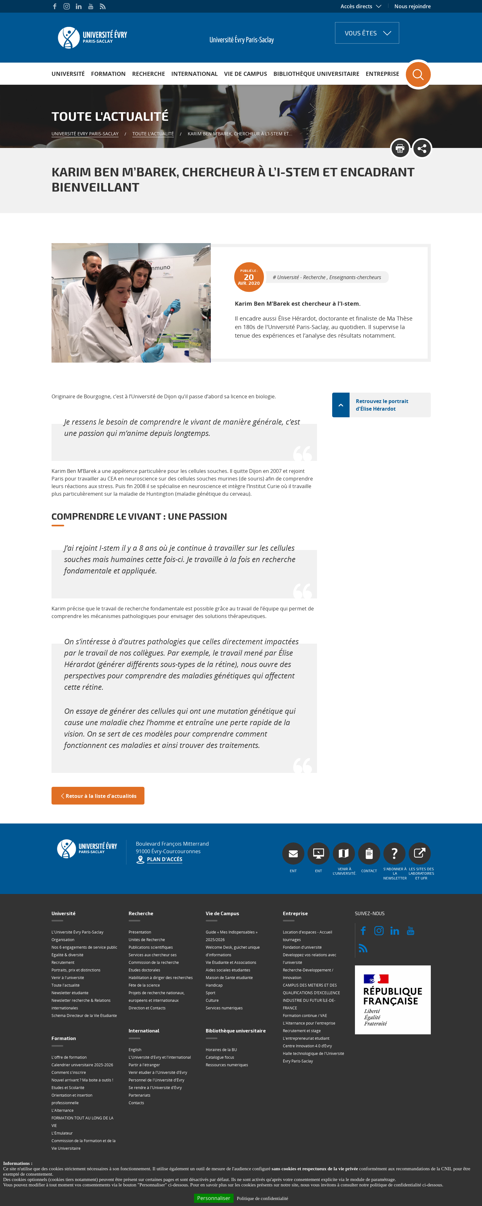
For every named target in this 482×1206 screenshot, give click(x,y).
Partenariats (139, 1066)
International (194, 73)
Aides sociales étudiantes (228, 941)
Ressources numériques (227, 1036)
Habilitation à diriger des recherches (161, 949)
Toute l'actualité (153, 134)
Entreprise (382, 73)
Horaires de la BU (221, 1021)
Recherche (148, 73)
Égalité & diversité (67, 926)
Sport (210, 964)
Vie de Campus (245, 73)
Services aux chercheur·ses (153, 926)
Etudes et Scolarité (68, 1059)
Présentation (140, 903)
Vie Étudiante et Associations (231, 934)
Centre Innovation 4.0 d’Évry (307, 1017)
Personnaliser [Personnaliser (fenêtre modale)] (213, 1198)
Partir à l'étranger (144, 1036)
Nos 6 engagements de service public (84, 918)
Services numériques (224, 979)
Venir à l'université (68, 949)
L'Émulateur (62, 1104)
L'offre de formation (69, 1029)
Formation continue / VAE (305, 987)
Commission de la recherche (154, 934)
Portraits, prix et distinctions (76, 941)
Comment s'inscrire (69, 1044)
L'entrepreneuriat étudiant (306, 1010)
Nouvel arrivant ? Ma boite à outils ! (82, 1051)
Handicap (214, 956)
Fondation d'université (302, 918)
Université (68, 73)
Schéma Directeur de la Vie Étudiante (84, 987)
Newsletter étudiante (70, 964)
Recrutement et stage (302, 1002)
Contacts (136, 1074)
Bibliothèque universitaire (316, 73)
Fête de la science (144, 956)
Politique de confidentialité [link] (262, 1198)
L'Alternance (63, 1082)
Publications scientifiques (151, 918)
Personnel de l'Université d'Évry (156, 1051)
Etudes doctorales (144, 941)
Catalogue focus (220, 1029)
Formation (108, 73)
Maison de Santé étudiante (229, 949)
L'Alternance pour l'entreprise (309, 994)
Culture (212, 972)
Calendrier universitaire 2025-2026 (82, 1036)
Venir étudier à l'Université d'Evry (158, 1044)
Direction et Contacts (147, 979)
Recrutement (63, 934)
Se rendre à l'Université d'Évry (155, 1059)
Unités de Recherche (147, 911)
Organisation (63, 911)
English (135, 1021)
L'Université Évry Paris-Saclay (77, 903)
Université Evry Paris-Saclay (85, 134)
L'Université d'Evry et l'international (160, 1029)
